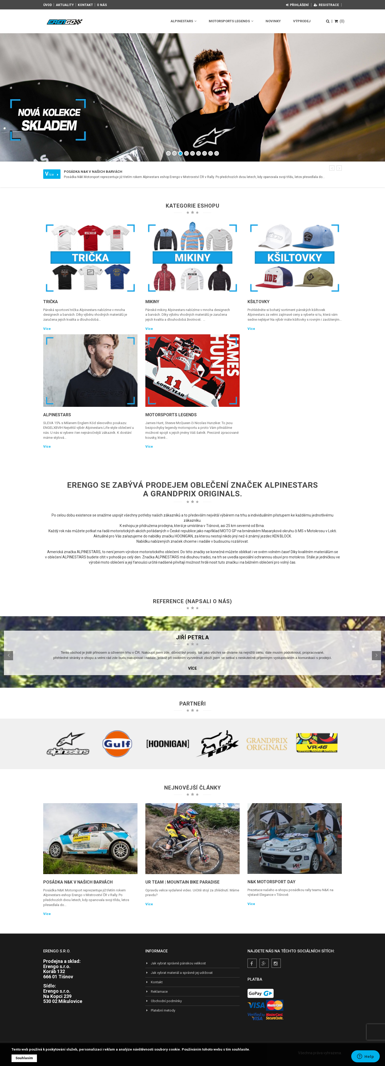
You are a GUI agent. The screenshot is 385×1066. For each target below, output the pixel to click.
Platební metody (160, 1010)
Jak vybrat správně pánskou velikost (175, 963)
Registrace (326, 5)
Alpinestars (183, 21)
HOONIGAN (184, 536)
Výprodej (302, 21)
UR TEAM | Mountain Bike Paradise (182, 882)
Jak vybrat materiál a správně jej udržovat (179, 973)
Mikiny (152, 301)
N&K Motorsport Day (271, 881)
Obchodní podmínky (163, 1001)
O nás (102, 5)
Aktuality (65, 5)
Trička (50, 301)
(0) (339, 21)
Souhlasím (24, 1058)
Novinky (273, 21)
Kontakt (85, 5)
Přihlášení (297, 5)
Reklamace (156, 991)
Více (47, 329)
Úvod (47, 5)
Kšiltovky (259, 301)
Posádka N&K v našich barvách (78, 882)
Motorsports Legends (231, 21)
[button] (331, 168)
